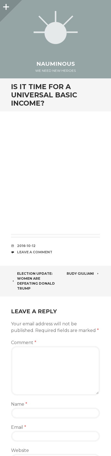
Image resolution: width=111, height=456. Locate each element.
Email (18, 427)
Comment (23, 342)
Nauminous (55, 64)
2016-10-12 (26, 246)
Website (20, 450)
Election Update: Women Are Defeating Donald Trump (33, 280)
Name (19, 404)
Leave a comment (34, 252)
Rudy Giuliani (83, 273)
